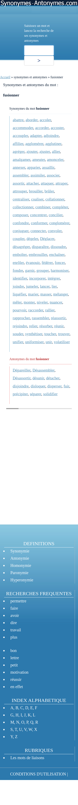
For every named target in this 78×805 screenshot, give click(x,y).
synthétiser (33, 334)
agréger (19, 151)
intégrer (54, 278)
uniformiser (34, 342)
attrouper (20, 191)
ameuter (38, 159)
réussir (15, 679)
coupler (19, 238)
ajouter (31, 151)
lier (54, 286)
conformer (39, 223)
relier (33, 326)
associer (53, 175)
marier (33, 294)
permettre (18, 601)
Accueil (5, 77)
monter (29, 302)
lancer (45, 286)
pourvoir (19, 310)
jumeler (32, 286)
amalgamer (21, 159)
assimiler (38, 175)
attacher (32, 183)
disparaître (40, 247)
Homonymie (20, 565)
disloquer (38, 386)
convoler (55, 231)
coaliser (37, 199)
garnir (30, 270)
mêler (17, 302)
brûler (49, 191)
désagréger (21, 247)
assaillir (48, 167)
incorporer (37, 278)
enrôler (18, 262)
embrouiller (38, 254)
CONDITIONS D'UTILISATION (38, 774)
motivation (19, 672)
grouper (42, 270)
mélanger (60, 294)
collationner (54, 199)
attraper (61, 183)
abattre (18, 120)
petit (14, 665)
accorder (42, 128)
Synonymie (19, 551)
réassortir (58, 318)
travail (15, 630)
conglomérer (59, 223)
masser (45, 294)
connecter (38, 231)
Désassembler (43, 370)
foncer (60, 262)
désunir (38, 378)
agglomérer (34, 143)
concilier (55, 215)
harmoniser (60, 270)
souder (18, 334)
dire (13, 622)
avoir (14, 615)
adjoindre (51, 135)
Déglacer (47, 238)
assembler (20, 175)
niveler (42, 302)
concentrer (38, 215)
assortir (18, 183)
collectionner (23, 207)
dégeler (32, 238)
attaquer (47, 183)
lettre (14, 657)
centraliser (21, 199)
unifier (18, 342)
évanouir (33, 262)
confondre (21, 223)
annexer (19, 167)
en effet (16, 686)
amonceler (55, 159)
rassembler (40, 318)
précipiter (20, 394)
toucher (50, 334)
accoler (45, 120)
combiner (42, 207)
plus (13, 637)
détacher (52, 378)
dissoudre (58, 247)
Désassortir (22, 378)
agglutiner (53, 143)
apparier (33, 167)
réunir (59, 326)
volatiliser (62, 342)
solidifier (50, 394)
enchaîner (56, 254)
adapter (36, 135)
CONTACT (12, 786)
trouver (63, 334)
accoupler (20, 135)
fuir (66, 386)
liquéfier (19, 294)
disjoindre (21, 386)
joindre (18, 286)
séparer (35, 394)
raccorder (35, 310)
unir (49, 342)
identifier (20, 278)
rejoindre (20, 326)
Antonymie (19, 558)
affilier (18, 143)
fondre (18, 270)
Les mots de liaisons (27, 757)
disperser (54, 386)
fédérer (47, 262)
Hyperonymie (21, 580)
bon (13, 650)
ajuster (44, 151)
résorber (45, 326)
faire (14, 608)
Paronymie (19, 572)
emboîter (20, 254)
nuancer (56, 302)
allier (56, 151)
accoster (57, 128)
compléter (60, 207)
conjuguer (20, 231)
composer (20, 215)
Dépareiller (22, 370)
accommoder (23, 128)
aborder (32, 120)
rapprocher (21, 318)
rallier (49, 310)
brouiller (35, 191)
